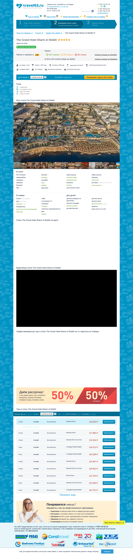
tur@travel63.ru (103, 13)
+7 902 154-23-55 (104, 11)
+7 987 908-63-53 (104, 9)
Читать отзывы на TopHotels (106, 55)
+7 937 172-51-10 (104, 4)
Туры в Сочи (51, 17)
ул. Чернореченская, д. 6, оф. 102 (57, 6)
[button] (117, 132)
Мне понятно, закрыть (113, 523)
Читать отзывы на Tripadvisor (106, 59)
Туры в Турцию (33, 17)
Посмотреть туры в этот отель (99, 77)
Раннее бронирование (71, 17)
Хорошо (107, 551)
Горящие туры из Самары (95, 17)
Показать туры (106, 414)
